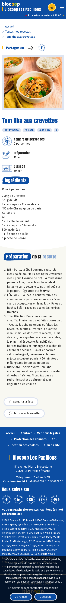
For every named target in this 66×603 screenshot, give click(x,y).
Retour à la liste (21, 402)
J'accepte (46, 596)
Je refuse (21, 596)
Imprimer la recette (24, 413)
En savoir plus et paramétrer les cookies (33, 587)
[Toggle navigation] (62, 8)
